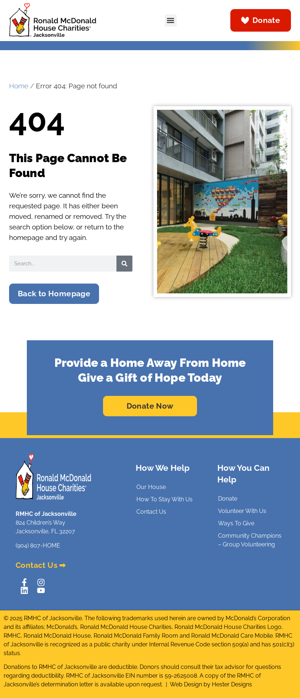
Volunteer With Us (242, 511)
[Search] (124, 264)
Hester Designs (232, 684)
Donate (227, 498)
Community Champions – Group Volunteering (249, 540)
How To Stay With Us (164, 499)
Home (18, 86)
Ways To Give (236, 523)
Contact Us (151, 511)
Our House (151, 487)
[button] (171, 21)
